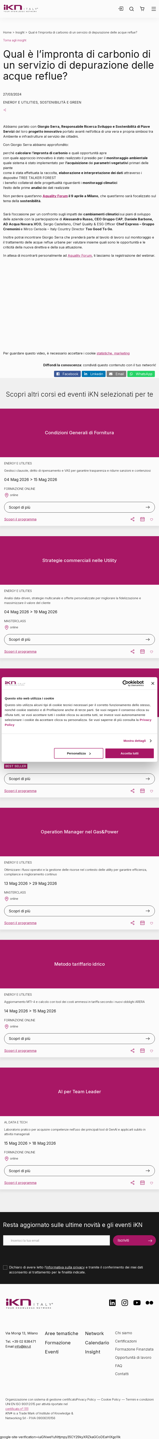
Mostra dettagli (134, 740)
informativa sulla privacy (65, 1267)
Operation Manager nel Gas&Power (79, 831)
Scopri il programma (20, 519)
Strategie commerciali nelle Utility (79, 560)
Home (7, 32)
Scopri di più (19, 507)
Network (94, 1333)
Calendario (97, 1342)
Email (116, 374)
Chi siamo (123, 1333)
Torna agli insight (14, 40)
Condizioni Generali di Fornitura (79, 432)
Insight (20, 32)
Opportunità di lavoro (133, 1357)
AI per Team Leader (79, 1091)
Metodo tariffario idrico (79, 964)
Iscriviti (123, 1240)
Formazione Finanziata (134, 1349)
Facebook (67, 374)
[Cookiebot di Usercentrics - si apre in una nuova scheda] (125, 683)
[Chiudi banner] (152, 683)
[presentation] (34, 1254)
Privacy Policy (86, 1399)
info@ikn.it (23, 1346)
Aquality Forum (55, 196)
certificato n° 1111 (16, 1409)
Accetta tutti (130, 753)
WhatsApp (141, 374)
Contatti (122, 1374)
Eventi (52, 1351)
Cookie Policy (110, 1399)
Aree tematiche (61, 1333)
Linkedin (93, 374)
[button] (142, 9)
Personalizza (79, 753)
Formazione (58, 1342)
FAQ (118, 1366)
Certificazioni (126, 1341)
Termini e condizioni (140, 1399)
